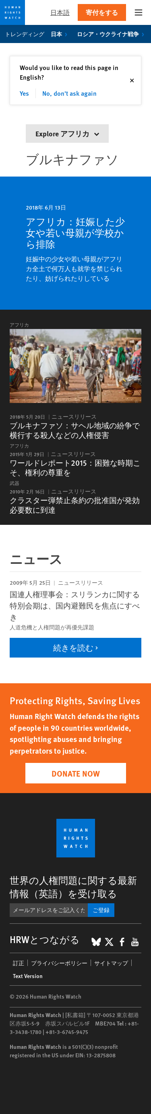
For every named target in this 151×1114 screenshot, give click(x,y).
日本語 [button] (60, 12)
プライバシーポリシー (59, 963)
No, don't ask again (69, 93)
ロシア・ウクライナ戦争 (112, 34)
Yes (24, 93)
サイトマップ (111, 963)
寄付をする (102, 12)
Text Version (28, 976)
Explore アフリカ (67, 133)
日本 (60, 34)
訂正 (18, 963)
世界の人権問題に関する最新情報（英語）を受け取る (73, 886)
